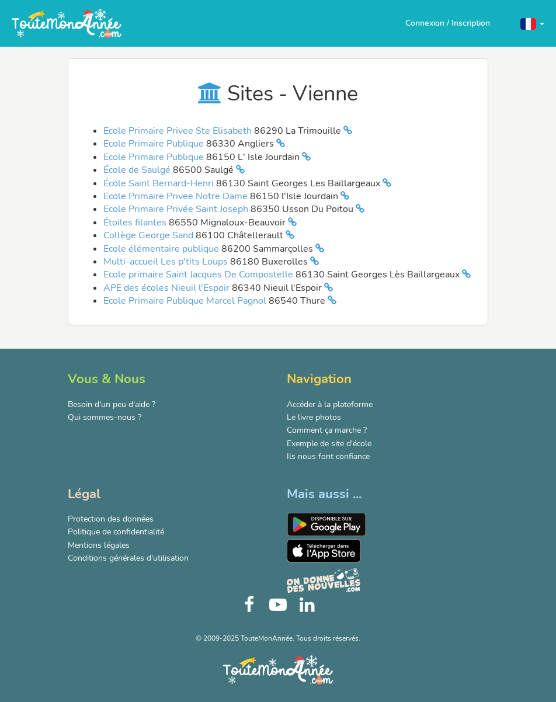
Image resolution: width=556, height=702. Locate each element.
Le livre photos (314, 417)
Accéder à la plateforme (330, 404)
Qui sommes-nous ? (104, 417)
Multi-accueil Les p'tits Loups (166, 261)
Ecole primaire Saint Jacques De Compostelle (199, 274)
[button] (532, 23)
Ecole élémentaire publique (162, 248)
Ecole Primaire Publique (154, 143)
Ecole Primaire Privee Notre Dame (176, 196)
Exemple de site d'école (329, 443)
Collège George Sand (149, 235)
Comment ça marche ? (327, 430)
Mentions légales (99, 545)
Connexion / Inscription (447, 23)
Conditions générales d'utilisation (128, 558)
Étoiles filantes (136, 222)
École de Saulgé (138, 170)
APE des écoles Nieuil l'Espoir (167, 288)
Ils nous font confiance (328, 456)
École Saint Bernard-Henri (159, 183)
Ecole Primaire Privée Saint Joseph (177, 209)
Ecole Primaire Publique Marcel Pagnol (186, 300)
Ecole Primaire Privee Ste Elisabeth (178, 130)
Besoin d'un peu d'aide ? (111, 404)
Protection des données (111, 518)
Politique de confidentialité (116, 531)
